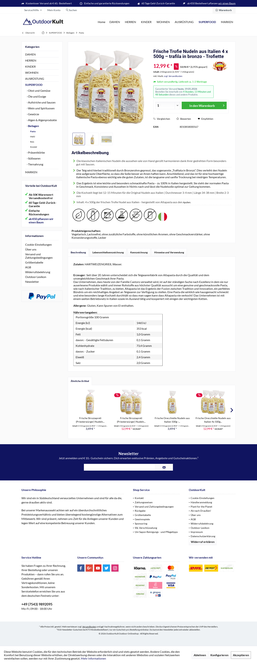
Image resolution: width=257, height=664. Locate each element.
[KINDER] (146, 22)
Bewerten (183, 118)
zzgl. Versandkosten (173, 76)
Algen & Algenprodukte (42, 120)
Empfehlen (205, 118)
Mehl (32, 136)
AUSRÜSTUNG (34, 78)
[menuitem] (224, 10)
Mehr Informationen (93, 658)
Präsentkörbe (36, 152)
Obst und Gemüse (38, 90)
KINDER (30, 66)
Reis (32, 141)
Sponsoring (141, 523)
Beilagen (33, 126)
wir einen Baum (227, 3)
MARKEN (31, 172)
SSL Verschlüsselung (146, 527)
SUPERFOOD (33, 84)
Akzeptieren (241, 655)
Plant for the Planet (201, 506)
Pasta (33, 131)
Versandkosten (89, 626)
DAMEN (30, 54)
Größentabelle (34, 262)
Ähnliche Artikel (80, 380)
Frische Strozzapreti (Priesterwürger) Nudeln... (90, 420)
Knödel (33, 147)
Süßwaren (34, 158)
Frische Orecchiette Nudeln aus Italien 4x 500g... (213, 420)
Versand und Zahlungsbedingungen (39, 255)
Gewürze (33, 114)
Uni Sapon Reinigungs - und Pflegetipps (156, 531)
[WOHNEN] (163, 22)
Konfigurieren (219, 655)
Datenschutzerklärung (203, 536)
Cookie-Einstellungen (38, 244)
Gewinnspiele (142, 519)
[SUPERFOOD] (207, 22)
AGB (28, 267)
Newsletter (32, 281)
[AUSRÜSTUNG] (184, 22)
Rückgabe (140, 510)
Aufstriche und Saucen (41, 102)
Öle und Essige (36, 96)
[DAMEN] (114, 22)
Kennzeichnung (139, 252)
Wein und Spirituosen (41, 108)
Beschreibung (78, 252)
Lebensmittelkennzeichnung (108, 252)
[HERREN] (130, 22)
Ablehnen (200, 655)
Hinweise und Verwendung (169, 252)
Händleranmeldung (201, 502)
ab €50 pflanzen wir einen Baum (41, 220)
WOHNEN (31, 72)
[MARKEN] (227, 22)
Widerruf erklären (203, 541)
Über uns (30, 249)
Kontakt (139, 498)
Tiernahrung (35, 164)
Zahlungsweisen (144, 502)
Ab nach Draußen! (201, 510)
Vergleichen (161, 118)
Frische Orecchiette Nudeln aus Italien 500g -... (172, 420)
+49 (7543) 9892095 (36, 604)
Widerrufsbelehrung (37, 272)
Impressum (197, 531)
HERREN (30, 60)
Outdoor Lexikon (35, 276)
